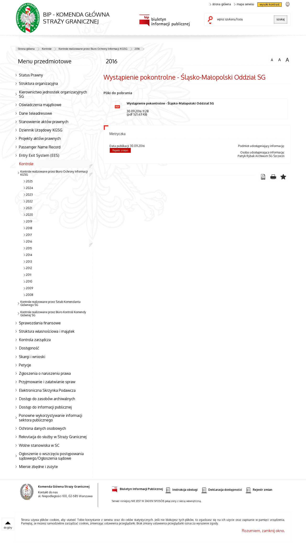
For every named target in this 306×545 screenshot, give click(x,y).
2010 (29, 281)
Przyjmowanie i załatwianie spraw (47, 381)
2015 (29, 248)
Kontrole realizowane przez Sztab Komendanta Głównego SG (50, 303)
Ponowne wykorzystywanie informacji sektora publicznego (50, 417)
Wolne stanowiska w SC (39, 445)
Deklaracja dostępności (222, 489)
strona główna (220, 4)
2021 (29, 208)
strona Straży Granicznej (287, 4)
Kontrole (46, 48)
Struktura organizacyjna (38, 83)
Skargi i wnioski (32, 356)
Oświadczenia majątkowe (40, 104)
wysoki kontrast (269, 4)
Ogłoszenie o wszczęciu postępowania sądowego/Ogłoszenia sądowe (51, 456)
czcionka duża (287, 60)
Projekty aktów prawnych (40, 138)
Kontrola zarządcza (35, 339)
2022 (29, 201)
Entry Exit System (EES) (39, 155)
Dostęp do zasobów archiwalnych (47, 398)
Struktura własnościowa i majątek (47, 331)
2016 (137, 48)
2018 (29, 228)
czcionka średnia (279, 59)
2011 (28, 275)
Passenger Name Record (39, 147)
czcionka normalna (272, 59)
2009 (29, 288)
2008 (29, 295)
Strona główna (26, 48)
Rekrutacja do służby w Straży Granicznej (53, 436)
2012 (29, 268)
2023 (29, 194)
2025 (29, 181)
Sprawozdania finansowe (40, 323)
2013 (29, 261)
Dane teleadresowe (35, 113)
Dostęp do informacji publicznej (45, 407)
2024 (29, 188)
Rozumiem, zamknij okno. (263, 530)
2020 (29, 215)
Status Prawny (31, 75)
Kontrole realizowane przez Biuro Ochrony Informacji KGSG (93, 48)
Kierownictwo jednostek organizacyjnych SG (53, 94)
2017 (29, 235)
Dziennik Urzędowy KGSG (40, 130)
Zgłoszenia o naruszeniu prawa (45, 373)
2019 (29, 221)
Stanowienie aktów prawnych (43, 121)
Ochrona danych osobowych (42, 428)
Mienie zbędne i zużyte (38, 466)
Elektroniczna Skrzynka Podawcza (47, 390)
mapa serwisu (244, 4)
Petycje (25, 365)
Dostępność (29, 348)
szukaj (211, 20)
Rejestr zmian (120, 150)
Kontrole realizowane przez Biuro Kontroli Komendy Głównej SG (53, 313)
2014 (29, 255)
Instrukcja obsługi (181, 489)
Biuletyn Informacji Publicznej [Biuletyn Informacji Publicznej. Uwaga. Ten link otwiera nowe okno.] (137, 488)
